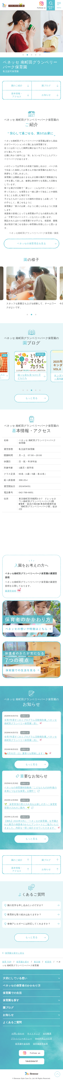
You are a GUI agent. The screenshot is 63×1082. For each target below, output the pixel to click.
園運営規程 (10, 591)
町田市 (48, 962)
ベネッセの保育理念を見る (31, 243)
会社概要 (47, 1033)
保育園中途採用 (22, 1044)
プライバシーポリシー (21, 1038)
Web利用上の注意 (43, 1038)
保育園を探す (22, 962)
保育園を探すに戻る (14, 953)
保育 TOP (6, 962)
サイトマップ (33, 1033)
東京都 (37, 962)
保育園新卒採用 (40, 1044)
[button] (23, 54)
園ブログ (8, 1007)
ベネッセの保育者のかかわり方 (22, 985)
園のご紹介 (17, 85)
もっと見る (32, 398)
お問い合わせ (18, 1033)
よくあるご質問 (12, 1022)
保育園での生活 (12, 992)
